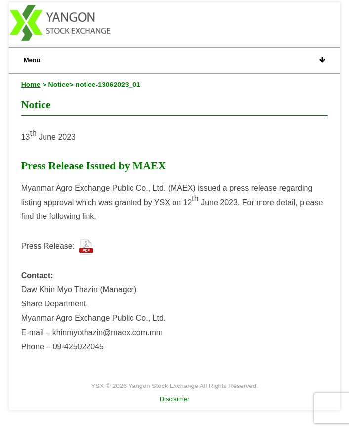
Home (31, 84)
